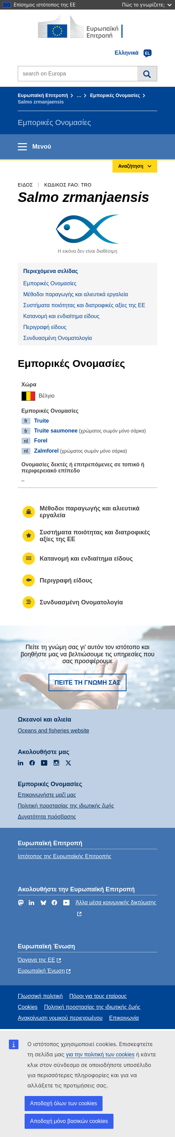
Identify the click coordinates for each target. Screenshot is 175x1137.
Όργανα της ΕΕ (36, 960)
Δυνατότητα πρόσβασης (47, 817)
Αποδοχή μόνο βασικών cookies (69, 1121)
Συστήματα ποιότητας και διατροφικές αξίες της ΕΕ (84, 305)
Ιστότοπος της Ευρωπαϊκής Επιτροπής (64, 856)
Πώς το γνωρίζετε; (147, 5)
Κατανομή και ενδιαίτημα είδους (61, 316)
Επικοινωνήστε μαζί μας (47, 795)
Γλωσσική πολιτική (40, 996)
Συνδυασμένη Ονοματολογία (57, 338)
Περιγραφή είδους (44, 327)
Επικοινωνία (124, 1018)
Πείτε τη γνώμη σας (88, 682)
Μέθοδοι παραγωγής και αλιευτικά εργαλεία (75, 294)
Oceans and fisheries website (53, 731)
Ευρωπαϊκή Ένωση (41, 971)
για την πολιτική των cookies (100, 1054)
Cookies (28, 1007)
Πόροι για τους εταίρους (98, 996)
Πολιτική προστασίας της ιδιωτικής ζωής (66, 806)
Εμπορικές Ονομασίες (115, 95)
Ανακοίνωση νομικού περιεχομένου (60, 1018)
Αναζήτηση (147, 73)
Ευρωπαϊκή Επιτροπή (43, 95)
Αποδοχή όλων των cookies (63, 1103)
